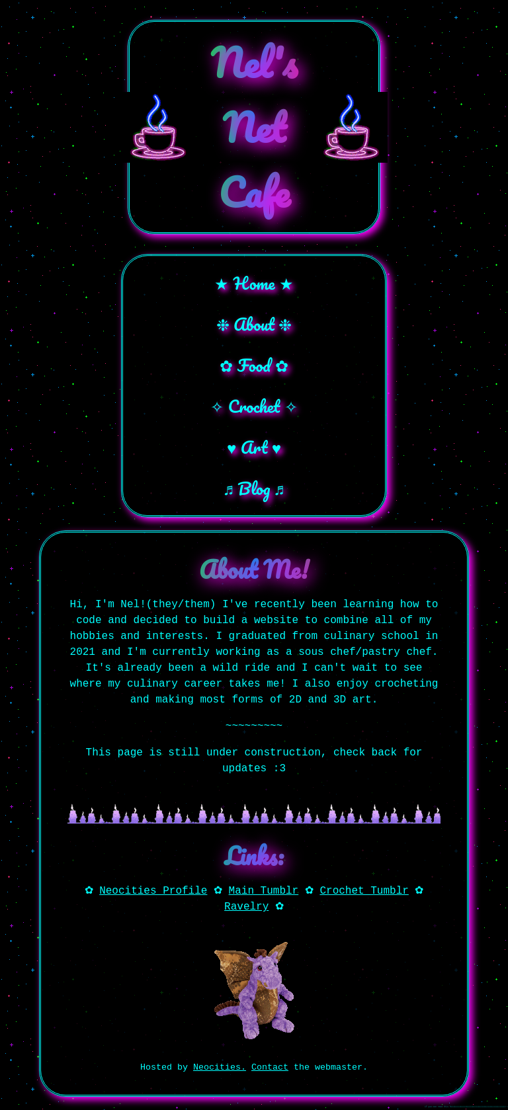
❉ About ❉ (254, 324)
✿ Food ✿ (254, 365)
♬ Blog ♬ (254, 488)
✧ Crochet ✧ (253, 406)
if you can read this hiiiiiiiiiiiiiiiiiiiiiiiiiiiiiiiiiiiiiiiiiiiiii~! (466, 1107)
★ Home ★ (253, 283)
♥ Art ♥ (254, 447)
